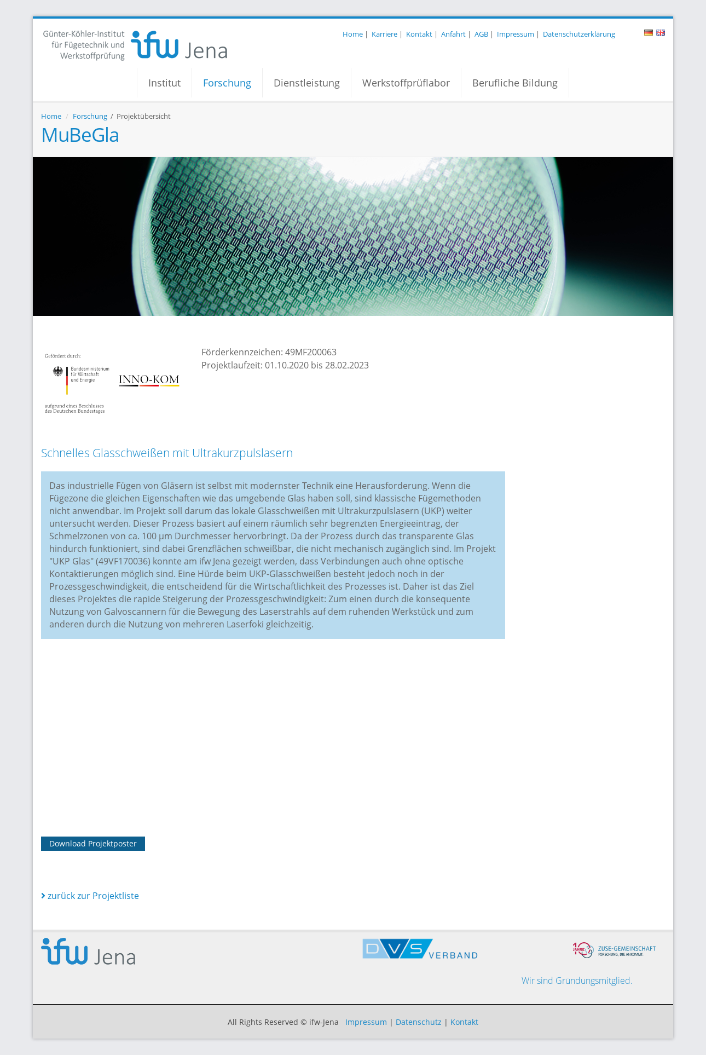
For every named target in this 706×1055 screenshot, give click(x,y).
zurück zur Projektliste (90, 896)
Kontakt (419, 34)
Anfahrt (453, 34)
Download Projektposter (93, 843)
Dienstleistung (307, 82)
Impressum (515, 34)
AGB (481, 34)
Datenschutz (419, 1022)
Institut (164, 82)
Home (353, 34)
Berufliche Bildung (515, 82)
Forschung (227, 82)
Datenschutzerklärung (579, 34)
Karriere (384, 34)
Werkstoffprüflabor (406, 82)
